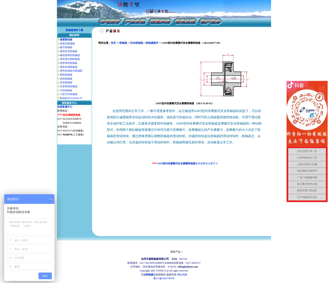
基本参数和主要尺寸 (206, 163)
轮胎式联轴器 (67, 43)
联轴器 (123, 42)
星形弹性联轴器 (68, 63)
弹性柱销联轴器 (68, 67)
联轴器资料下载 (74, 30)
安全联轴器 (66, 82)
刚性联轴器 (66, 74)
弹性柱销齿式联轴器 (71, 70)
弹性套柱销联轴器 (70, 59)
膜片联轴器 (66, 47)
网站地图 (182, 274)
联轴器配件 (152, 42)
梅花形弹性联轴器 (70, 55)
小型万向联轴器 (68, 94)
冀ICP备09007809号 (164, 278)
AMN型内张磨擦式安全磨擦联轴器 (176, 163)
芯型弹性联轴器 (68, 86)
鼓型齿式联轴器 (68, 51)
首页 (114, 42)
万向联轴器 (66, 90)
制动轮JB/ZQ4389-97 (71, 98)
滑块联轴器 (66, 78)
